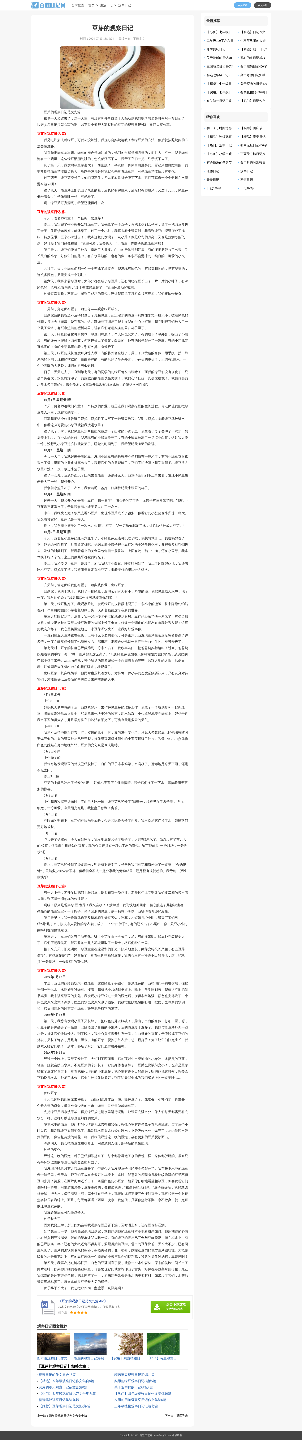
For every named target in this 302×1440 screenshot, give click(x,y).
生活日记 (106, 5)
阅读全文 (124, 38)
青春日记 (213, 179)
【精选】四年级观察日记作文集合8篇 (66, 1381)
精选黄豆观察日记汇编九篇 (134, 1374)
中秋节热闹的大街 (253, 40)
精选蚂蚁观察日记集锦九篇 (59, 1400)
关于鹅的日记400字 (253, 66)
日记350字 (214, 188)
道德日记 (213, 171)
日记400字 (247, 188)
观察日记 (124, 5)
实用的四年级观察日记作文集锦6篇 (140, 1400)
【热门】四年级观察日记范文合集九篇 (67, 1393)
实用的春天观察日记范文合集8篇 (63, 1387)
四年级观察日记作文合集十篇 (68, 1415)
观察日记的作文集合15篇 (57, 1374)
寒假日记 (246, 179)
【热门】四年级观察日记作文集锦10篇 (142, 1393)
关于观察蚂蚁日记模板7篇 (133, 1387)
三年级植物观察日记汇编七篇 (136, 1406)
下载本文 (139, 38)
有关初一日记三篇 (219, 101)
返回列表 (182, 1415)
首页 (91, 5)
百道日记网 (146, 1435)
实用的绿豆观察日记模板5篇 (135, 1381)
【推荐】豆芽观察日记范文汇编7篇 (65, 1406)
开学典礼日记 (216, 49)
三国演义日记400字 (220, 66)
